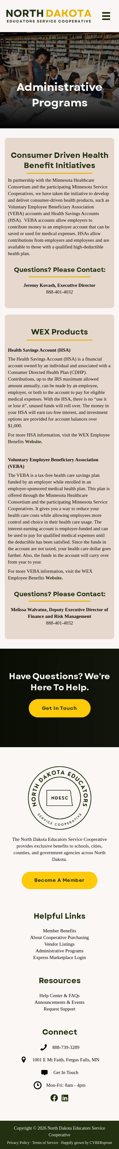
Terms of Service (45, 1142)
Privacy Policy (18, 1142)
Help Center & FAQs (59, 995)
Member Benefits (59, 930)
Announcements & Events (59, 1002)
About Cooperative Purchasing (59, 937)
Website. (34, 441)
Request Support (60, 1008)
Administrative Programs (59, 950)
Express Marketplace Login (59, 957)
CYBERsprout (101, 1142)
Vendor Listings (59, 944)
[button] (59, 708)
